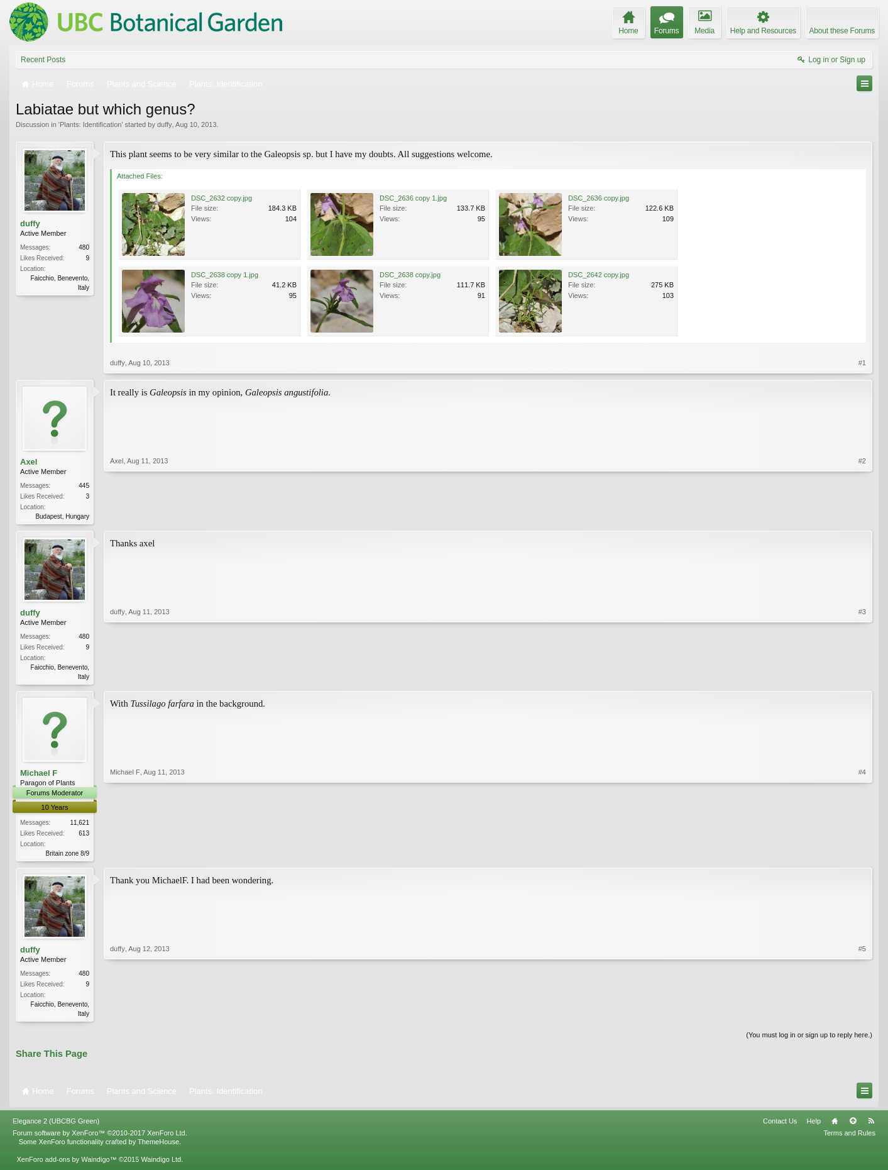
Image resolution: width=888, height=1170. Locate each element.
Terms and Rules (849, 1138)
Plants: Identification (90, 124)
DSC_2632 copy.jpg (221, 198)
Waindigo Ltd (161, 1164)
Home (834, 1126)
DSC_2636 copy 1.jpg (413, 198)
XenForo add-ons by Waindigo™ (66, 1164)
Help (813, 1126)
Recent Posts (43, 59)
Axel (28, 461)
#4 (862, 854)
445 (84, 485)
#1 (862, 363)
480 (84, 247)
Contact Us (780, 1126)
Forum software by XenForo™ (100, 1138)
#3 (862, 676)
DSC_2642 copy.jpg (598, 275)
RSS (871, 1126)
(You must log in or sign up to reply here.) (809, 1040)
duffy (164, 124)
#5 (862, 1016)
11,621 (79, 825)
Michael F (38, 775)
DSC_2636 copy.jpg (598, 198)
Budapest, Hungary (62, 516)
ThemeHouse (158, 1147)
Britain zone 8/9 (68, 856)
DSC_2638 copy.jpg (410, 275)
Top (852, 1126)
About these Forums (842, 30)
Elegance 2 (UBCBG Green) (56, 1126)
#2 (862, 515)
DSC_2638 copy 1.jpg (224, 275)
